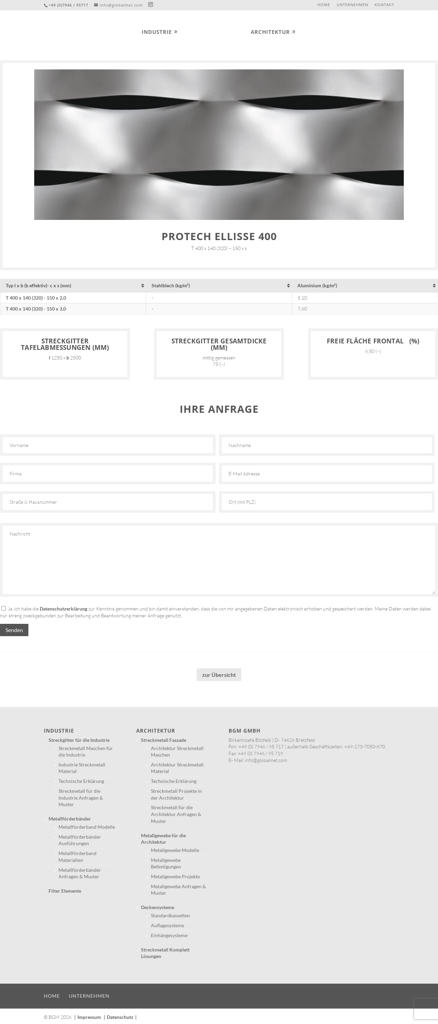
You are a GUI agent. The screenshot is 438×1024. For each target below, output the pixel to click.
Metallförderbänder (70, 819)
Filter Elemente (65, 891)
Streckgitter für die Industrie (79, 740)
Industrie (157, 32)
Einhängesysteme (169, 935)
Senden (14, 630)
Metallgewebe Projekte (175, 876)
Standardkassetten (170, 915)
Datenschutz (120, 1017)
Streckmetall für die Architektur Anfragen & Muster (176, 814)
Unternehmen (352, 5)
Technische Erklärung (81, 781)
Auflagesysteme (167, 925)
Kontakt (384, 5)
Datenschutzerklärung (63, 609)
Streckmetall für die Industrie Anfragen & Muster (81, 797)
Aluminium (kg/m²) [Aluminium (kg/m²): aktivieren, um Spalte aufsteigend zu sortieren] (317, 285)
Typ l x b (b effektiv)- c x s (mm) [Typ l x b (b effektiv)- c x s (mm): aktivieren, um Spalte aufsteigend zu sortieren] (38, 285)
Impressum (89, 1017)
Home (324, 5)
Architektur (270, 32)
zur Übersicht (219, 674)
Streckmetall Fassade (163, 740)
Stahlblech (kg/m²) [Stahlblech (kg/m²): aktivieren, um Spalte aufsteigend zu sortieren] (171, 285)
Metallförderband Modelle (87, 827)
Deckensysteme (157, 907)
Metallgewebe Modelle (175, 850)
